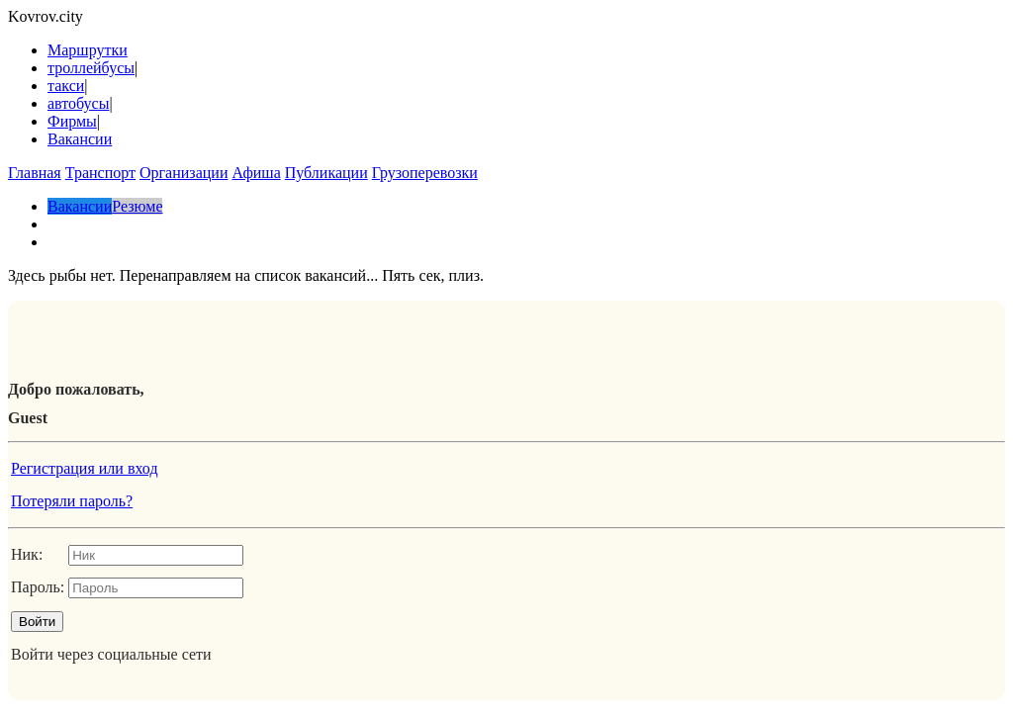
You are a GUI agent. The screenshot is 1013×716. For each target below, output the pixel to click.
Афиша (255, 172)
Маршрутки (87, 50)
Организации (183, 172)
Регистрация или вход (84, 468)
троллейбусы (91, 67)
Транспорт (100, 172)
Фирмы (72, 121)
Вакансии (79, 139)
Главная (34, 172)
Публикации (326, 172)
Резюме (137, 206)
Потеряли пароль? (72, 500)
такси (65, 85)
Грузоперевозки (425, 172)
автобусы (78, 103)
